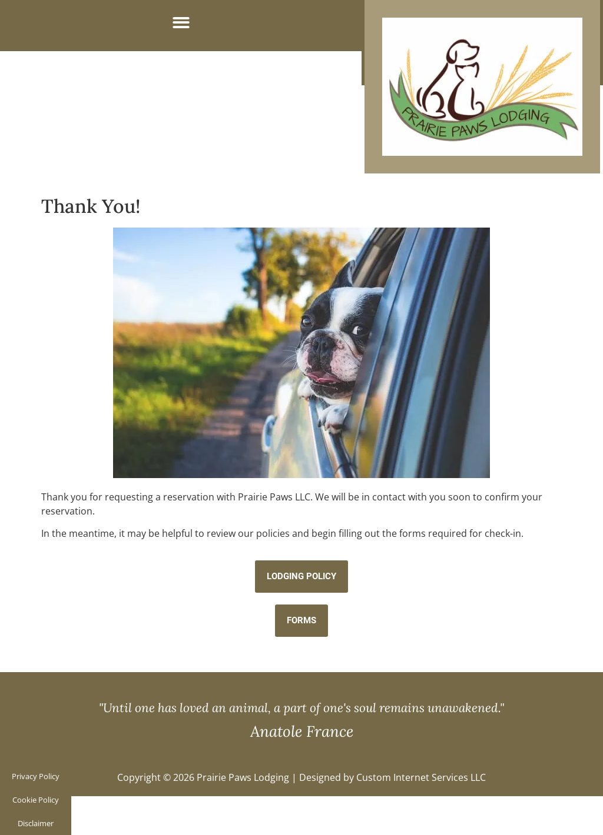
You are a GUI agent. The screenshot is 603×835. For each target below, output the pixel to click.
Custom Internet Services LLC (421, 777)
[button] (181, 22)
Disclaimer (36, 823)
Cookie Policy (35, 799)
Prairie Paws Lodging (243, 777)
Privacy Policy (35, 776)
